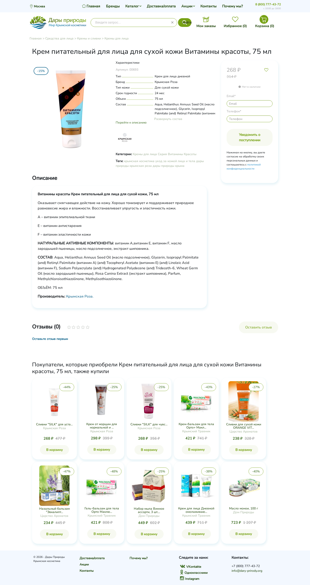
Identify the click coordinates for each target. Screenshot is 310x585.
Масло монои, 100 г (243, 508)
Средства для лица (59, 38)
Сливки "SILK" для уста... (54, 424)
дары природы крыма (168, 166)
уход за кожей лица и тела (175, 161)
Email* (231, 96)
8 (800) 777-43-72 (268, 4)
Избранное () (235, 26)
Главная (36, 38)
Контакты (208, 6)
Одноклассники (194, 573)
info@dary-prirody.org (247, 571)
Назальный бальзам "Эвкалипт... (54, 510)
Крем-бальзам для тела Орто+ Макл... (196, 426)
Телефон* (234, 111)
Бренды (113, 6)
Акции (186, 6)
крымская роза (141, 166)
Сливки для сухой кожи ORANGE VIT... (243, 426)
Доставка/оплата (161, 6)
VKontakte (190, 567)
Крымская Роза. (79, 296)
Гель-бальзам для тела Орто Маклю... (102, 510)
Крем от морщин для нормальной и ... (101, 426)
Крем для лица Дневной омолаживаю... (196, 510)
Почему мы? (232, 6)
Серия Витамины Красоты (177, 154)
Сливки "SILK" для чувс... (148, 424)
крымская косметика (139, 161)
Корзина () (264, 26)
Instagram (189, 579)
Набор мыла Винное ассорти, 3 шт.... (149, 510)
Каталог (132, 6)
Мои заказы (206, 26)
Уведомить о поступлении (249, 137)
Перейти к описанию (131, 122)
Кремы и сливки (89, 38)
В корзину (54, 450)
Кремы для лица (116, 38)
